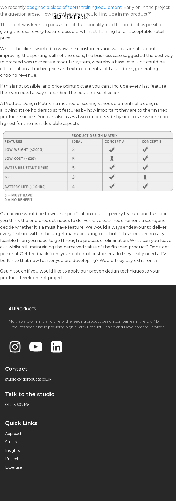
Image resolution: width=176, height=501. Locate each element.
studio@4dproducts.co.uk (28, 379)
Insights (12, 450)
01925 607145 (17, 404)
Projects (12, 458)
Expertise (13, 467)
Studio (11, 442)
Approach (14, 433)
